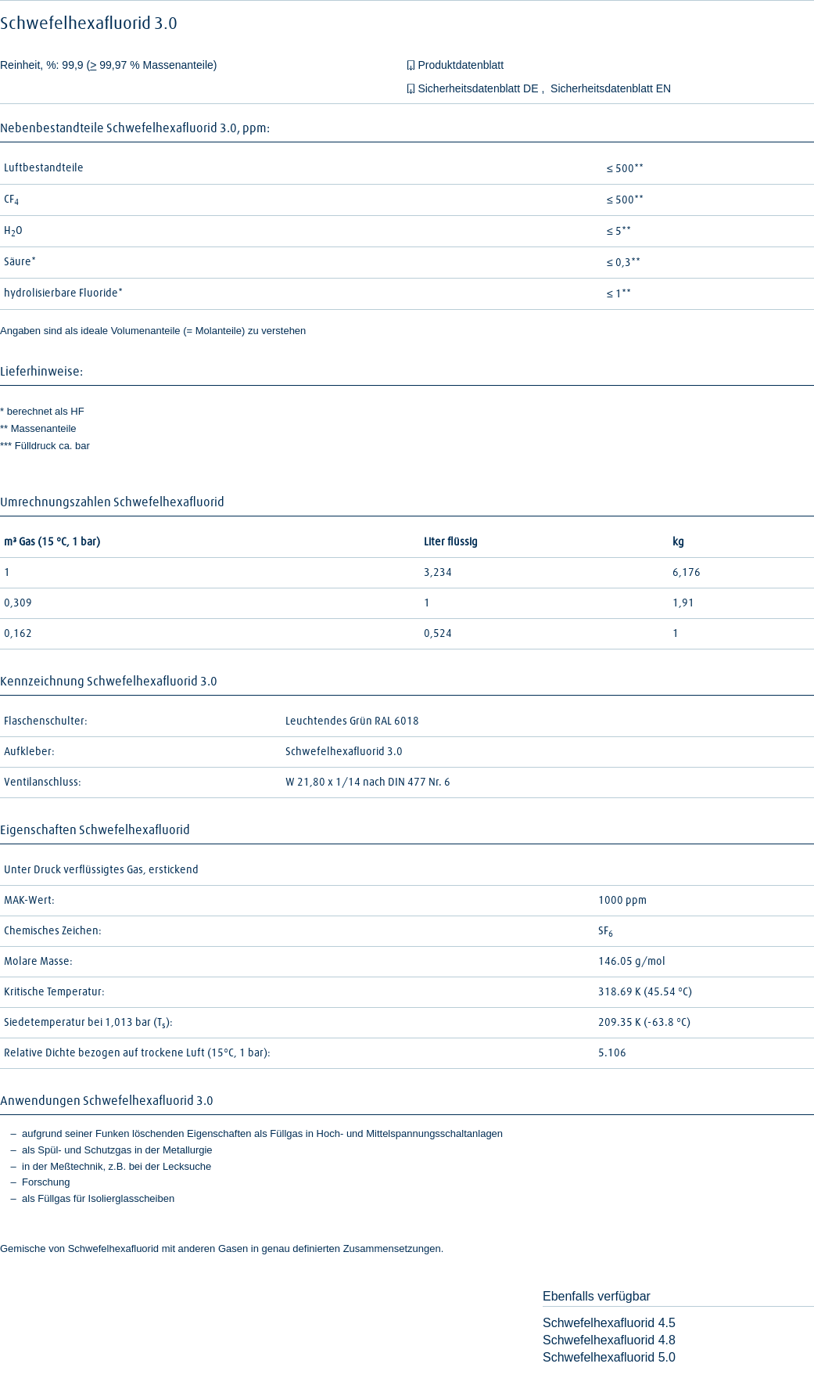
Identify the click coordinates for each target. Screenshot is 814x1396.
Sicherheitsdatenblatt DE (479, 88)
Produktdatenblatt (461, 65)
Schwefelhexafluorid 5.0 (609, 1357)
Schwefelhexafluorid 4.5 (609, 1322)
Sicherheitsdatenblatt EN (610, 88)
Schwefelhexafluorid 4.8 (609, 1340)
